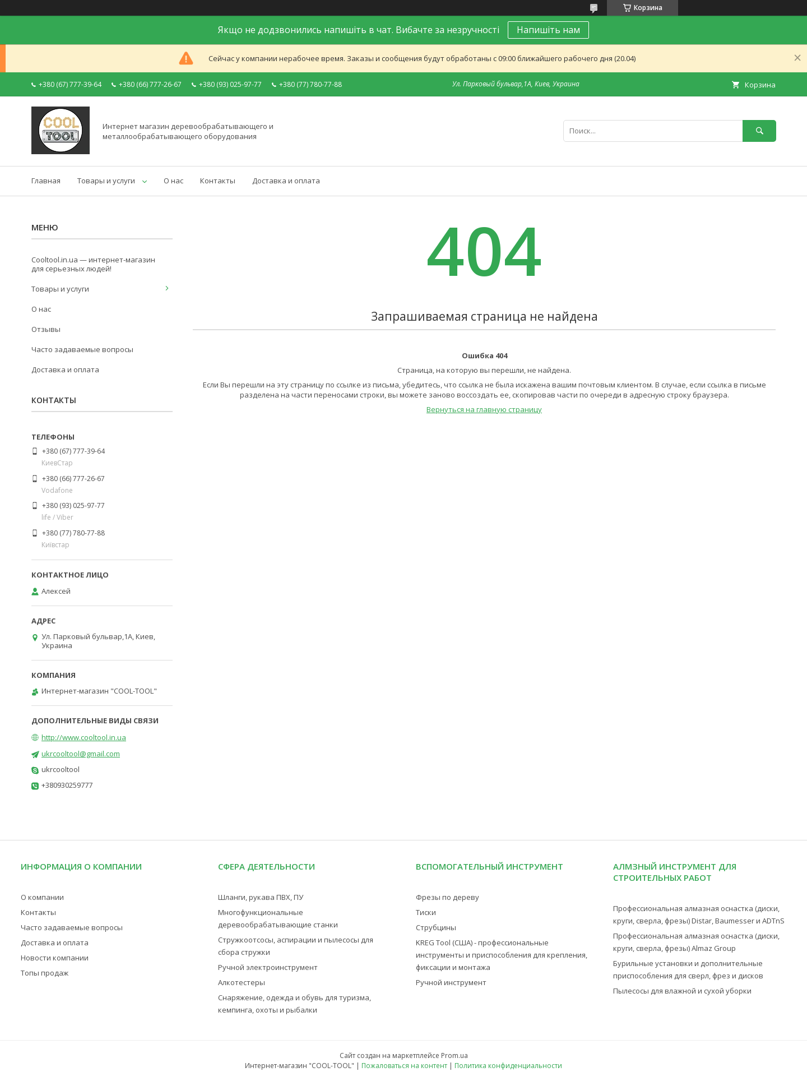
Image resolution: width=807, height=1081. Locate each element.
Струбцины (436, 927)
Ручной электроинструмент (268, 967)
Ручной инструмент (451, 982)
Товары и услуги (106, 180)
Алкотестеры (241, 982)
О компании (42, 897)
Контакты (217, 180)
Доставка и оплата (286, 180)
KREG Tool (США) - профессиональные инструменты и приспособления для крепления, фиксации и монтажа (501, 954)
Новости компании (55, 958)
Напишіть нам (548, 30)
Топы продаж (44, 973)
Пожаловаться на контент (404, 1065)
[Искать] (759, 131)
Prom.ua (454, 1055)
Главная (46, 180)
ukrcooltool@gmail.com (80, 753)
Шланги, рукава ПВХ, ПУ (260, 897)
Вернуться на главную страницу (484, 409)
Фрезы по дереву (447, 897)
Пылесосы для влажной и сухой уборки (682, 991)
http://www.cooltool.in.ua (83, 737)
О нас (173, 180)
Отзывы (46, 329)
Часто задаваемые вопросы (82, 349)
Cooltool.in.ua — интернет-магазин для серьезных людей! (93, 264)
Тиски (426, 912)
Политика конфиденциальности (508, 1065)
